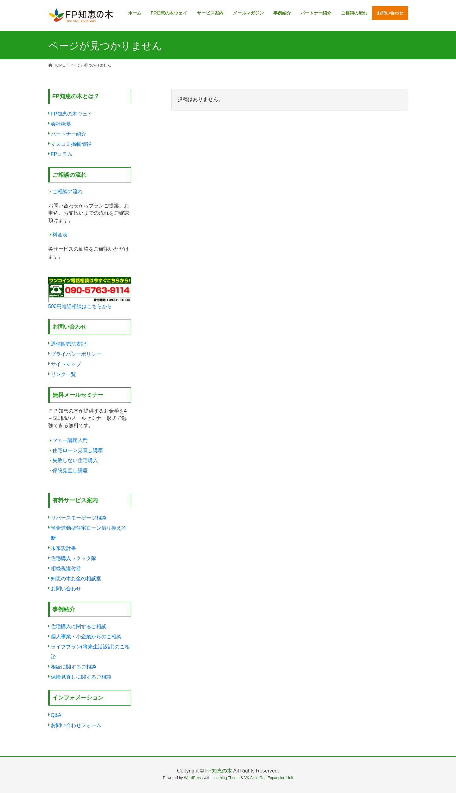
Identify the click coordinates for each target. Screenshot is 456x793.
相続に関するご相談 (73, 667)
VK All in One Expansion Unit (268, 778)
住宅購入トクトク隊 (73, 558)
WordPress (193, 778)
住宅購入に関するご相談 (78, 626)
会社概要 (61, 124)
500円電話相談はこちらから (80, 306)
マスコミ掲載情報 (71, 144)
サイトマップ (66, 364)
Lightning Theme (225, 778)
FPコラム (61, 154)
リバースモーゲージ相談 (78, 518)
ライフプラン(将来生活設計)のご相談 (90, 651)
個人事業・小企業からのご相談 (86, 636)
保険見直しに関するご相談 (81, 677)
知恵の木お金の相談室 (76, 578)
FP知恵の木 (218, 770)
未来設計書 (63, 548)
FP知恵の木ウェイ (71, 113)
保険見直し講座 (70, 470)
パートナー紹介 (68, 134)
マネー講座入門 (70, 440)
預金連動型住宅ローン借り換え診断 (89, 533)
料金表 (60, 234)
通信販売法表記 (68, 344)
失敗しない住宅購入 (75, 460)
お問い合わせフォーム (76, 725)
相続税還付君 (66, 568)
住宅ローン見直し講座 (77, 450)
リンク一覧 (63, 374)
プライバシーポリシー (76, 354)
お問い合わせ (66, 588)
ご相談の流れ (67, 191)
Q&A (56, 715)
